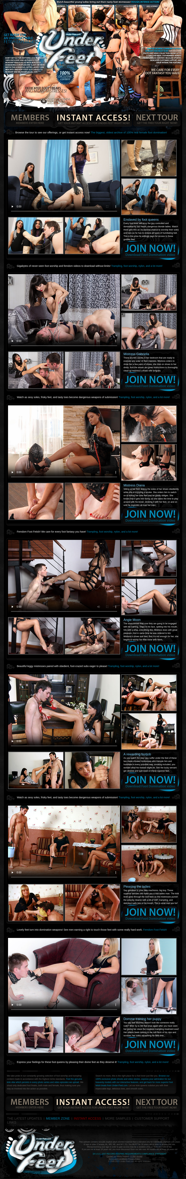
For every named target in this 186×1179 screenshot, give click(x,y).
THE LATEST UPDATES (24, 1118)
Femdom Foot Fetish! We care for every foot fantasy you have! (77, 531)
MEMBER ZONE (58, 1118)
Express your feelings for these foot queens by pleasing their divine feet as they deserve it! (93, 1062)
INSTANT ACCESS (87, 1118)
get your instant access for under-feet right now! (93, 118)
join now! (150, 250)
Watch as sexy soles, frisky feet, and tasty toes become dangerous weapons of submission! (93, 397)
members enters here (29, 118)
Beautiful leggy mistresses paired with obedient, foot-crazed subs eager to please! (88, 666)
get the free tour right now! (157, 118)
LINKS (11, 1122)
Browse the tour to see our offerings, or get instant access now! (91, 132)
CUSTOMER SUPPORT (152, 1118)
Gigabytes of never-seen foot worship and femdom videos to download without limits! (89, 265)
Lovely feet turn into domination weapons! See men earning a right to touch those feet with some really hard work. (92, 929)
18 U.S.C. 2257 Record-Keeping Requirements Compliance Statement (129, 1154)
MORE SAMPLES (118, 1118)
